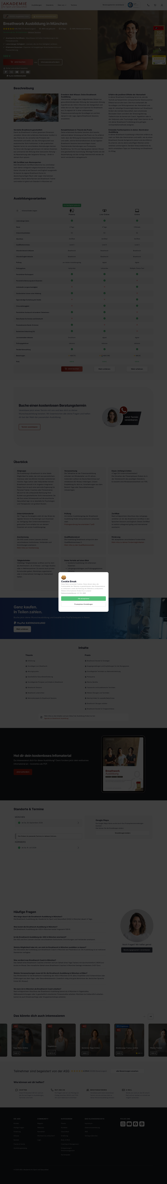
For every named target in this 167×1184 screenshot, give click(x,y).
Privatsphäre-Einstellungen (83, 604)
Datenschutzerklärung (68, 593)
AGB (84, 593)
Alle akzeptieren (83, 599)
